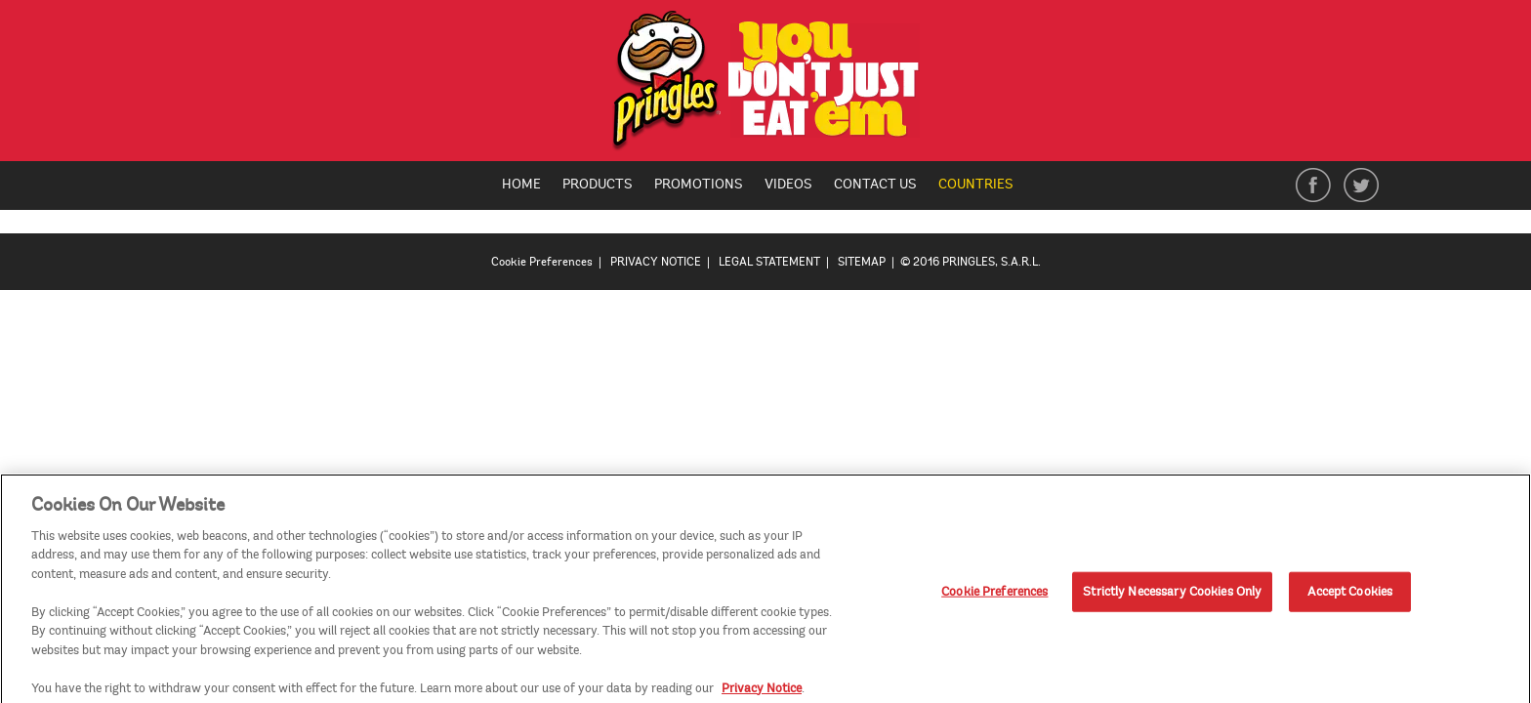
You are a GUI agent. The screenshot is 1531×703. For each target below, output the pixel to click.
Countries (983, 185)
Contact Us (875, 184)
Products (597, 184)
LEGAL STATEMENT (769, 262)
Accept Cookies (1349, 596)
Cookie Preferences (542, 262)
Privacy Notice (762, 693)
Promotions (698, 184)
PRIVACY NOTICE (655, 262)
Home (521, 184)
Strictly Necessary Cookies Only (1172, 596)
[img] (766, 85)
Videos (788, 184)
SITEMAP (862, 262)
